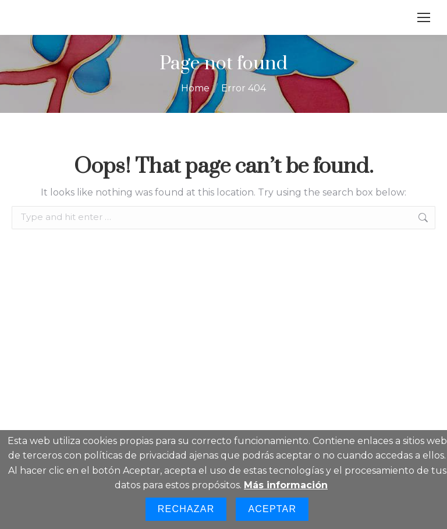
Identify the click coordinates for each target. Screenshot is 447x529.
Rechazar (186, 509)
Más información (286, 485)
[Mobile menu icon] (423, 17)
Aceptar (272, 509)
